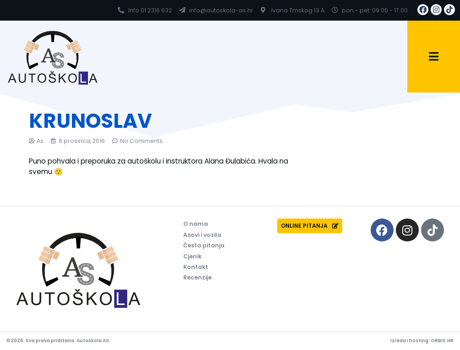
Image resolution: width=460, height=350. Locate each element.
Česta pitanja (204, 245)
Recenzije (197, 278)
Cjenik (192, 256)
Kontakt (195, 267)
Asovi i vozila (202, 235)
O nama (195, 224)
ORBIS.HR (442, 340)
